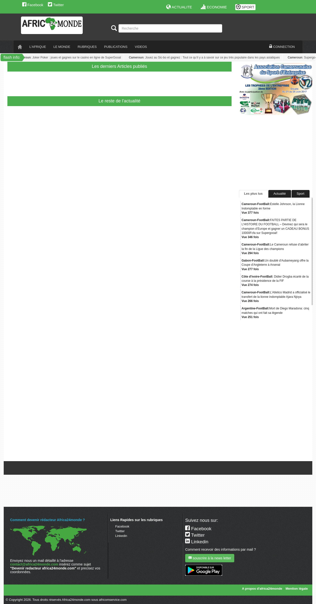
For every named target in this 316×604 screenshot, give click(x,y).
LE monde (62, 47)
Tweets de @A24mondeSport (260, 457)
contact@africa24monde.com (34, 564)
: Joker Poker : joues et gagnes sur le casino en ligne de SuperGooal (72, 57)
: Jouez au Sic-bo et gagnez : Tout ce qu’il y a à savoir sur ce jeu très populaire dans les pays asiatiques (208, 57)
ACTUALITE (179, 7)
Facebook (32, 5)
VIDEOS (141, 47)
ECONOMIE (214, 7)
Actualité (280, 193)
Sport (300, 193)
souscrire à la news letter (209, 558)
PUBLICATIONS (115, 47)
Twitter (56, 5)
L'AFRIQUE (37, 47)
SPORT (245, 7)
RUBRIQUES (87, 47)
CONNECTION (282, 47)
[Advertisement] (105, 83)
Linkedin (121, 536)
